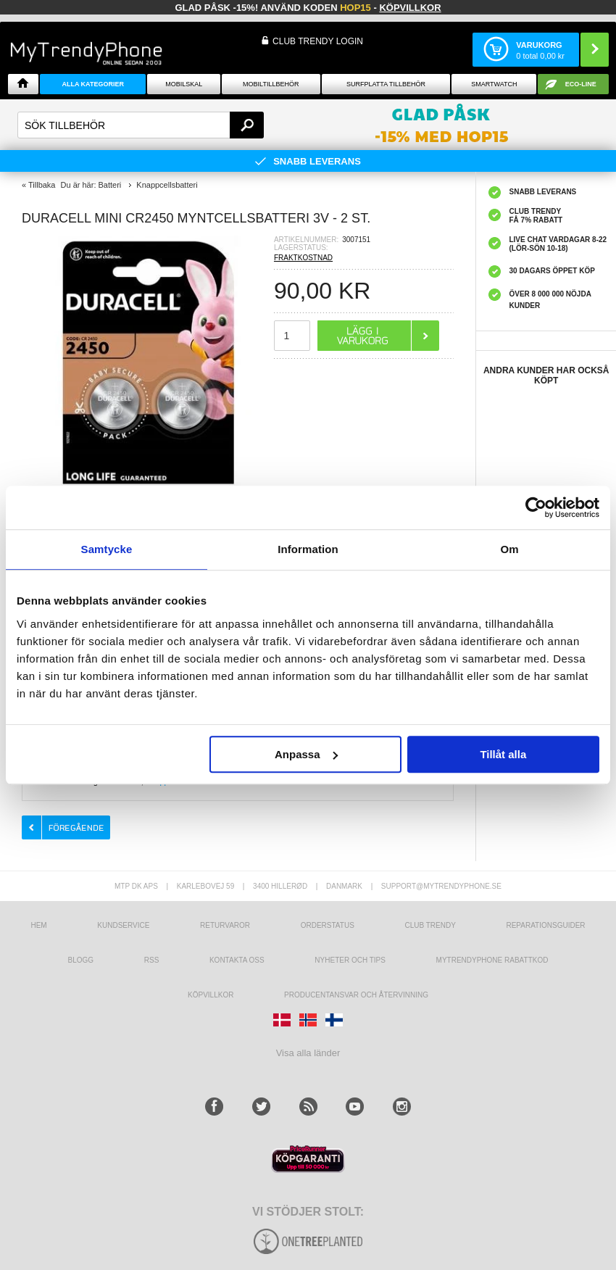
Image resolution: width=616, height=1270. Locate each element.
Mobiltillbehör (271, 84)
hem (38, 925)
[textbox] (140, 125)
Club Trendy (429, 925)
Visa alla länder (308, 1053)
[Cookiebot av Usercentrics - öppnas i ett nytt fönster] (536, 507)
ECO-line (580, 84)
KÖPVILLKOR (210, 995)
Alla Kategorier (93, 84)
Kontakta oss (237, 960)
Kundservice (123, 925)
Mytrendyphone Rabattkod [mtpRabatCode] (492, 960)
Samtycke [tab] (107, 549)
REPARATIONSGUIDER (545, 925)
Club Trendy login (317, 41)
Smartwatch (494, 84)
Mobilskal (183, 84)
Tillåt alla (503, 754)
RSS (151, 960)
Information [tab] (308, 549)
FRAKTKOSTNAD (303, 258)
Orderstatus (327, 925)
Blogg (81, 960)
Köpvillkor (410, 7)
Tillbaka (42, 184)
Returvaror (225, 925)
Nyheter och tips (350, 960)
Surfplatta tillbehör (385, 84)
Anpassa (306, 754)
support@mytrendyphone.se (441, 886)
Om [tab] (509, 549)
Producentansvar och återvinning (356, 995)
